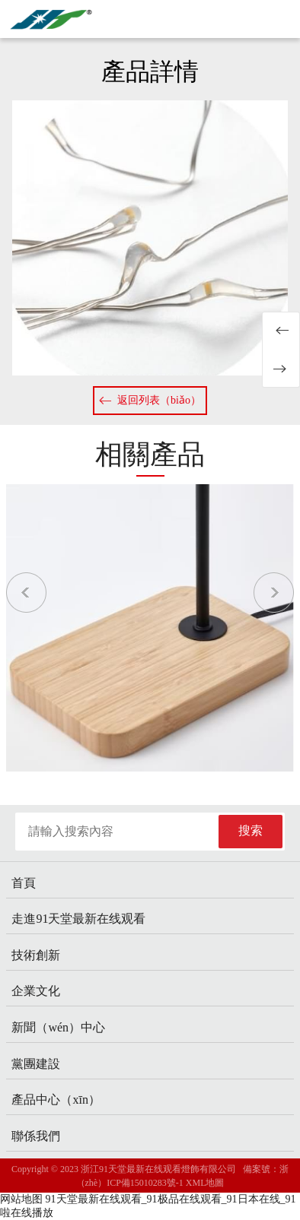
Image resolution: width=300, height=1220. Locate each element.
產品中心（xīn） (55, 1099)
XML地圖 (205, 1182)
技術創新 (35, 955)
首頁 (23, 882)
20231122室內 (281, 331)
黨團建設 (35, 1063)
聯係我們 (35, 1136)
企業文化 (35, 990)
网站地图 (21, 1199)
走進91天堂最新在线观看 (78, 918)
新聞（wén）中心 (58, 1027)
